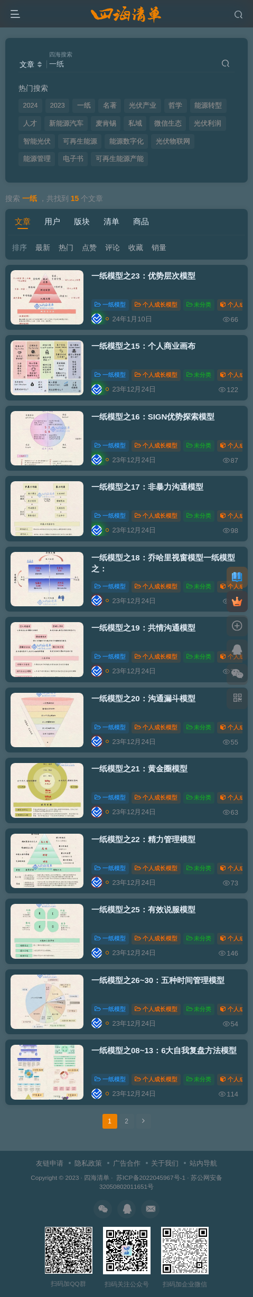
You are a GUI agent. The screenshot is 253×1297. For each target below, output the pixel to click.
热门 (66, 247)
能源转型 (208, 105)
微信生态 (168, 123)
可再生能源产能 (120, 159)
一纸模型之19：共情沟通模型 (143, 627)
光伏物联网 (173, 141)
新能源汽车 (66, 123)
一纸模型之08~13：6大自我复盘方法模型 (164, 1050)
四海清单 (96, 1177)
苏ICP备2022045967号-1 (150, 1177)
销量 (159, 247)
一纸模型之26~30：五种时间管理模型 (157, 980)
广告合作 (126, 1163)
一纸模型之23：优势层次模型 (143, 275)
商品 (141, 221)
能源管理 (37, 159)
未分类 (199, 304)
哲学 (175, 105)
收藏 (135, 247)
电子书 (73, 159)
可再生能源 (80, 141)
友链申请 (49, 1163)
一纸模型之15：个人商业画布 (143, 345)
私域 (135, 123)
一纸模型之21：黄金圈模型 (139, 768)
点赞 (89, 247)
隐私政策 (88, 1163)
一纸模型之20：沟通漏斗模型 (143, 698)
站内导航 (203, 1163)
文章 (23, 221)
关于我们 (165, 1163)
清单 (111, 221)
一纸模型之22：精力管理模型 (143, 839)
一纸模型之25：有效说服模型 (143, 909)
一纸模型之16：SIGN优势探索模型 (152, 416)
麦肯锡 (106, 123)
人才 (30, 123)
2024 (30, 105)
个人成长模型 (156, 304)
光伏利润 (207, 123)
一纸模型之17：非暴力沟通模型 (147, 486)
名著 (110, 105)
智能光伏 (37, 141)
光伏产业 (142, 105)
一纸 (84, 105)
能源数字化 (126, 141)
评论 (112, 247)
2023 (57, 105)
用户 (52, 221)
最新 (42, 247)
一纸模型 (110, 304)
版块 (82, 221)
